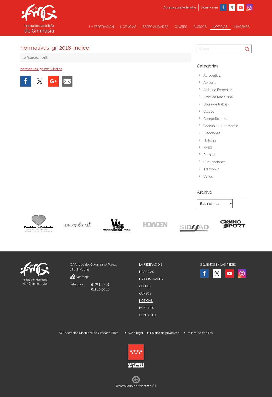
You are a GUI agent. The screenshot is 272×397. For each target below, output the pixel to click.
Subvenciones (214, 162)
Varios (208, 176)
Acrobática (212, 75)
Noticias (220, 27)
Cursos (200, 27)
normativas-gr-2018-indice (41, 69)
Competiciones (215, 119)
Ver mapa (82, 277)
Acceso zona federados (179, 7)
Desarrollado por (136, 386)
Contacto (147, 315)
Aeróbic (209, 83)
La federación (101, 27)
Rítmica (209, 155)
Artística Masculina (218, 97)
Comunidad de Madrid (220, 126)
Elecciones (211, 133)
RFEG (207, 148)
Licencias (128, 27)
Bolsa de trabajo (216, 104)
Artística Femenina (217, 90)
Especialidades (155, 27)
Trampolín (211, 169)
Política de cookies (200, 333)
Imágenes (241, 27)
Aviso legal (135, 333)
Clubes (181, 27)
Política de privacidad (165, 333)
